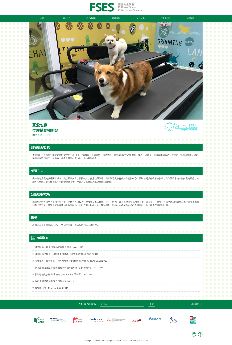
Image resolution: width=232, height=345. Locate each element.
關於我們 (66, 18)
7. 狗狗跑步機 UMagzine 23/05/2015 (50, 288)
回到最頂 (197, 304)
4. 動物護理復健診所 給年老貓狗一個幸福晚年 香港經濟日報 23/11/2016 (67, 267)
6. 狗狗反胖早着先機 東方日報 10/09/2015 (53, 281)
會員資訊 (190, 18)
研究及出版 (165, 18)
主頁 (42, 18)
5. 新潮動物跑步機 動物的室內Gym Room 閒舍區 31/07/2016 (62, 274)
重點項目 (116, 18)
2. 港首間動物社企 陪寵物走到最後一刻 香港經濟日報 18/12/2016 (65, 254)
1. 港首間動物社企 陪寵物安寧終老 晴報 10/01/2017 (57, 247)
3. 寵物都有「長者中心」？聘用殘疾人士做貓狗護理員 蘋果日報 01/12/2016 (69, 261)
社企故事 (141, 18)
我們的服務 (91, 18)
